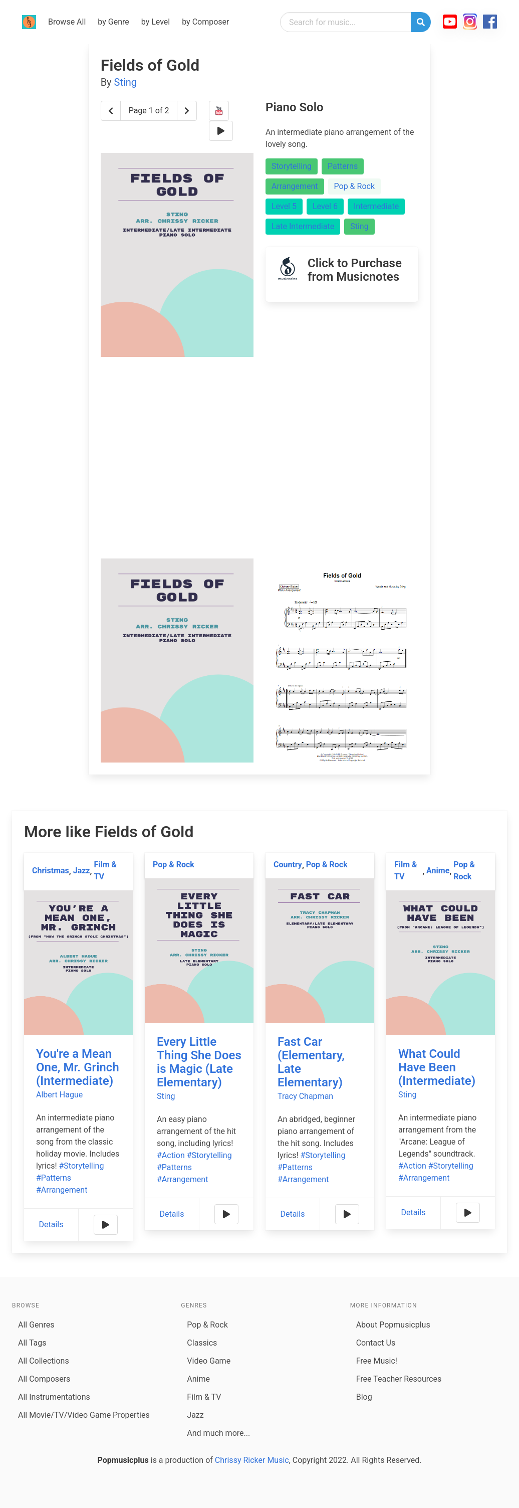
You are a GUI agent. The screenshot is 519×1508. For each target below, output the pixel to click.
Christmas (50, 870)
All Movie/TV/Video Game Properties (84, 1415)
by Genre (113, 22)
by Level (155, 22)
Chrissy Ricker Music (252, 1460)
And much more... (218, 1433)
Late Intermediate (303, 226)
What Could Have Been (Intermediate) (436, 1067)
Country (288, 864)
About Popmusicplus (393, 1325)
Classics (202, 1343)
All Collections (43, 1361)
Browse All (67, 22)
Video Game (208, 1361)
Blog (364, 1397)
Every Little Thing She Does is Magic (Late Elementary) (199, 1062)
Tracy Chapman (305, 1096)
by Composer (205, 22)
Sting (125, 82)
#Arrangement (61, 1190)
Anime (437, 870)
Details (51, 1224)
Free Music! (376, 1361)
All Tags (32, 1343)
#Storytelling (81, 1166)
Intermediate (376, 206)
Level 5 (284, 206)
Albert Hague (59, 1094)
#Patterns (53, 1178)
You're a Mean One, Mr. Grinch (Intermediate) (77, 1067)
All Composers (44, 1379)
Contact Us (376, 1343)
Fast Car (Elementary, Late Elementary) (311, 1062)
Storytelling (292, 166)
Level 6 (325, 206)
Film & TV (105, 870)
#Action (171, 1155)
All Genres (36, 1325)
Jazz (81, 870)
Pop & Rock (354, 186)
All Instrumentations (54, 1397)
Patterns (343, 166)
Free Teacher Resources (399, 1379)
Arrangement (295, 186)
